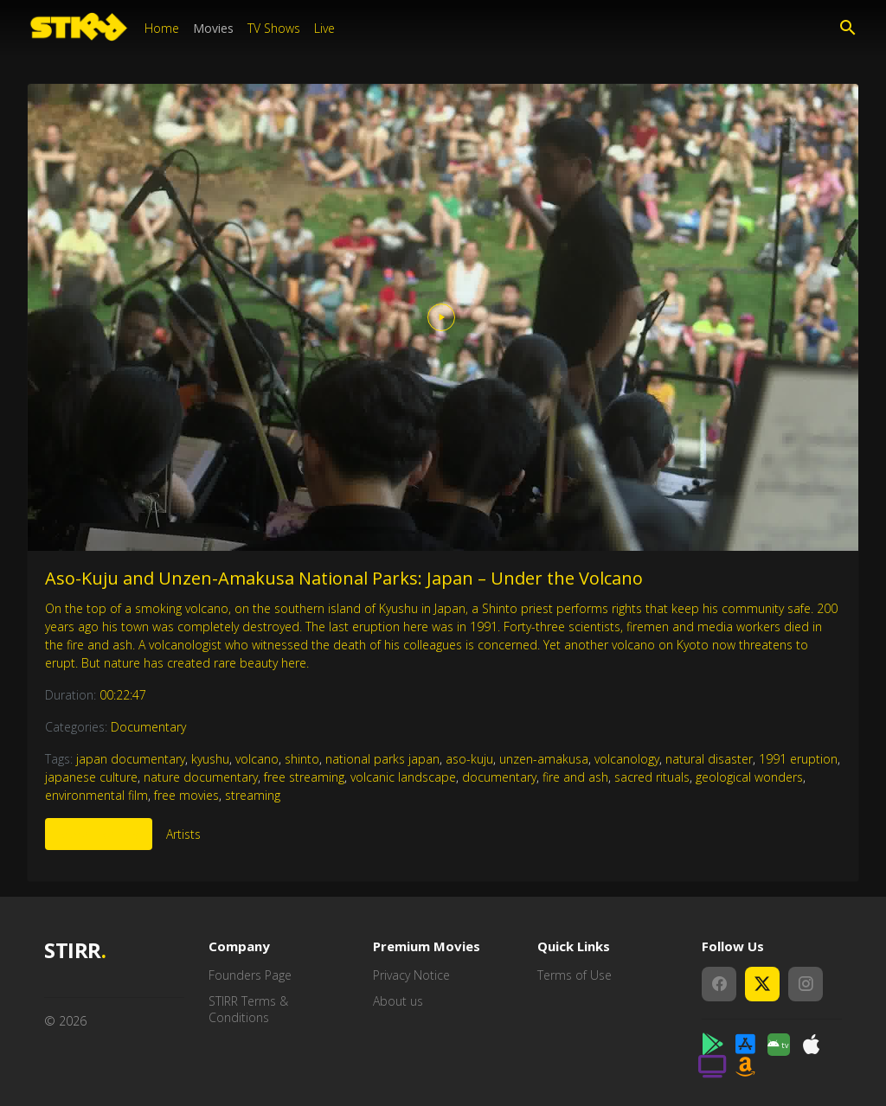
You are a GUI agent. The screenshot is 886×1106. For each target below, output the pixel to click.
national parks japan (382, 759)
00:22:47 (123, 695)
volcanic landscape (403, 777)
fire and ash (575, 777)
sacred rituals (652, 777)
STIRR (75, 950)
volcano (257, 759)
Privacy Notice (411, 975)
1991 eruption (798, 759)
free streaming (304, 777)
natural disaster (709, 759)
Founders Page (250, 975)
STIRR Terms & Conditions (248, 1009)
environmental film (96, 795)
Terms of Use (574, 975)
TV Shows (273, 28)
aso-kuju (469, 759)
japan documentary (130, 759)
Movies (213, 28)
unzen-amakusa (543, 759)
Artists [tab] (183, 834)
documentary (499, 777)
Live (324, 28)
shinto (302, 759)
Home (161, 28)
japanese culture (91, 777)
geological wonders (749, 777)
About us (398, 1001)
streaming (252, 795)
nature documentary (201, 777)
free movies (186, 795)
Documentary (148, 727)
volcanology (626, 759)
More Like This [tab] (98, 834)
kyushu (210, 759)
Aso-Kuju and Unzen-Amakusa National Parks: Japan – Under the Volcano (344, 578)
